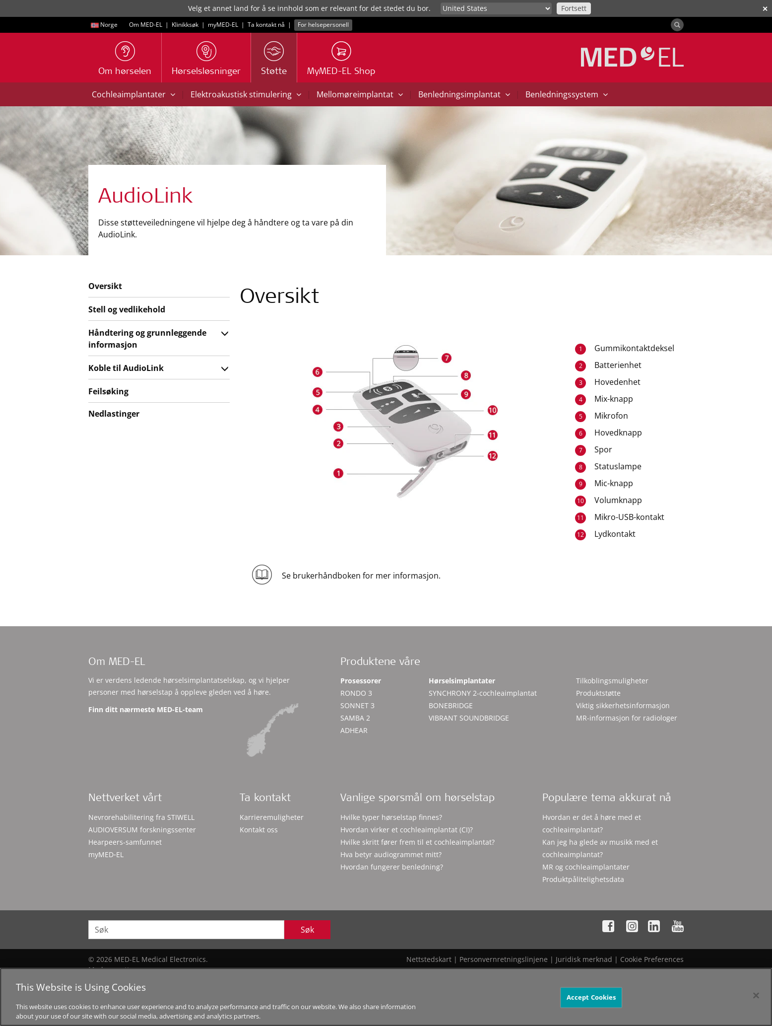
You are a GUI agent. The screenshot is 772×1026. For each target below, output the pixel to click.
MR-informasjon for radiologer (626, 718)
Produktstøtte (598, 693)
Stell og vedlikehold (126, 309)
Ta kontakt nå (266, 24)
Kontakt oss (259, 829)
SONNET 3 (357, 705)
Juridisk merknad (584, 959)
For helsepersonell (323, 24)
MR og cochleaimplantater (586, 867)
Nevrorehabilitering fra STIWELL (141, 817)
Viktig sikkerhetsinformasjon (623, 705)
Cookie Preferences (652, 959)
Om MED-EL (145, 24)
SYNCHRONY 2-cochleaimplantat (483, 693)
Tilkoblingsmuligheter (612, 680)
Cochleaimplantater (133, 94)
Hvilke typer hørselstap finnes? (391, 817)
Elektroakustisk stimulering (246, 94)
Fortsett (573, 8)
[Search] (677, 24)
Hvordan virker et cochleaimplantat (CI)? (406, 829)
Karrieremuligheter (272, 817)
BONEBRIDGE (451, 705)
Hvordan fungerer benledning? (391, 867)
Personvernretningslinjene (503, 959)
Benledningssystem (566, 94)
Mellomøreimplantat (360, 94)
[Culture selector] (496, 8)
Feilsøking (108, 391)
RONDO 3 (356, 693)
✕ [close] (765, 8)
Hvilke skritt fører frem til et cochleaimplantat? (417, 842)
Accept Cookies (591, 1003)
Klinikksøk (185, 24)
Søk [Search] (307, 929)
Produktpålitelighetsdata (583, 879)
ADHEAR (354, 730)
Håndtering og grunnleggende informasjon (147, 338)
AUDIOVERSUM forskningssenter (142, 829)
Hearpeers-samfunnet (125, 842)
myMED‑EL (223, 24)
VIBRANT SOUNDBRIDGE (469, 718)
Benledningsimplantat (464, 94)
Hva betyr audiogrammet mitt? (391, 854)
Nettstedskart (428, 959)
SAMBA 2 (355, 718)
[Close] (756, 1001)
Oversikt (105, 286)
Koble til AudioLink (126, 368)
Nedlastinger (113, 413)
